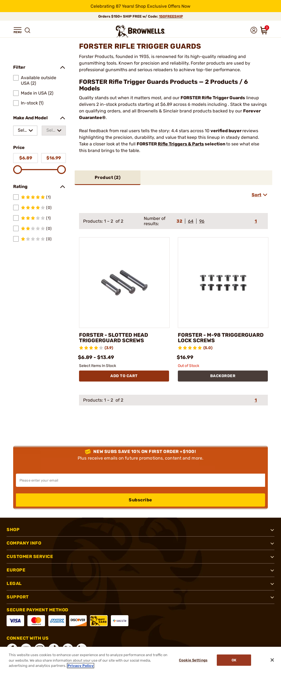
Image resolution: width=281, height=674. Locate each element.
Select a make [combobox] (22, 132)
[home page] (140, 31)
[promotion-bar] (140, 6)
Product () (108, 177)
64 (190, 221)
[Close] (272, 660)
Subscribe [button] (140, 499)
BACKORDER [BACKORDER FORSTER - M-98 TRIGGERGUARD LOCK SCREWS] (223, 376)
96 (201, 221)
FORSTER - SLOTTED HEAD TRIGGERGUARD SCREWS (115, 337)
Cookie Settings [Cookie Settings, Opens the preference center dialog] (192, 660)
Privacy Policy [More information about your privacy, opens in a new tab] (81, 666)
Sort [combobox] (256, 194)
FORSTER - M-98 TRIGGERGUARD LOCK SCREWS (223, 337)
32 (179, 221)
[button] (17, 30)
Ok (234, 660)
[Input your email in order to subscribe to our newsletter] (140, 480)
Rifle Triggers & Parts (181, 144)
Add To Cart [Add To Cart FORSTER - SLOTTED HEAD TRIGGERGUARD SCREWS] (124, 376)
